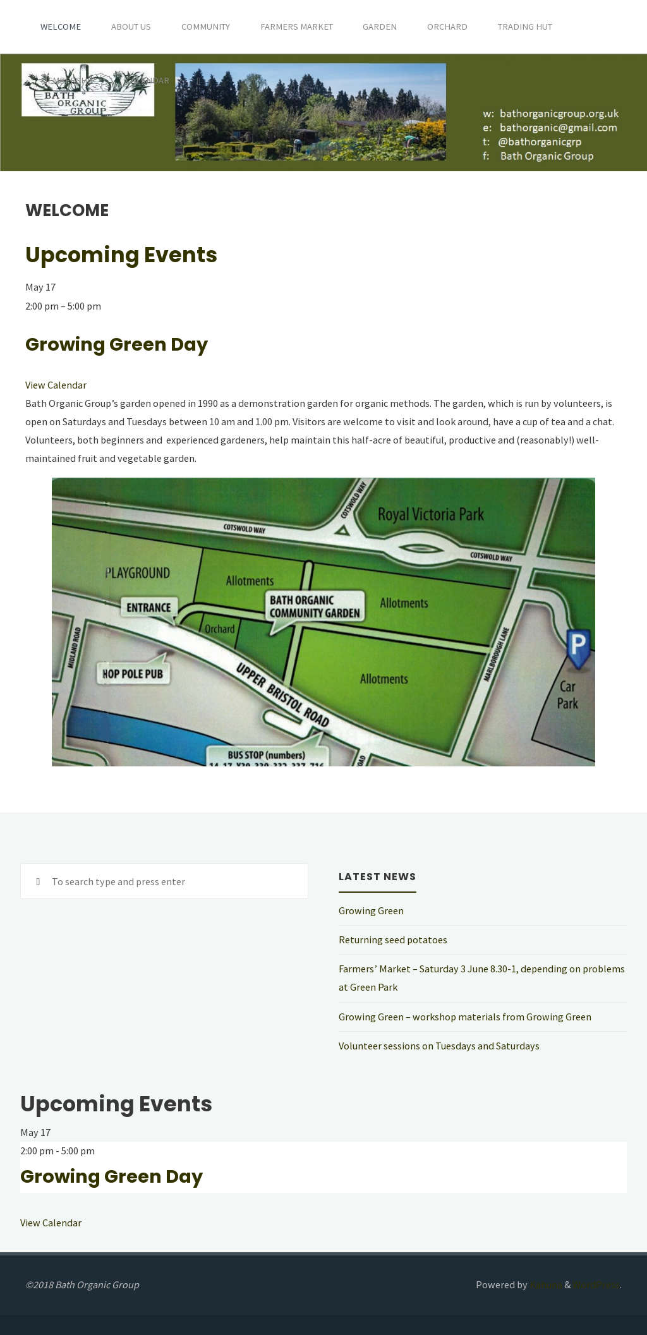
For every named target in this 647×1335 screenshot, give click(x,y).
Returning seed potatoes (393, 939)
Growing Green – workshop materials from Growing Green (465, 1016)
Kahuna (545, 1284)
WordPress (596, 1284)
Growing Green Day (116, 344)
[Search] (198, 80)
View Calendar (56, 384)
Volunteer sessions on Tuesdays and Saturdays (439, 1045)
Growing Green (371, 910)
